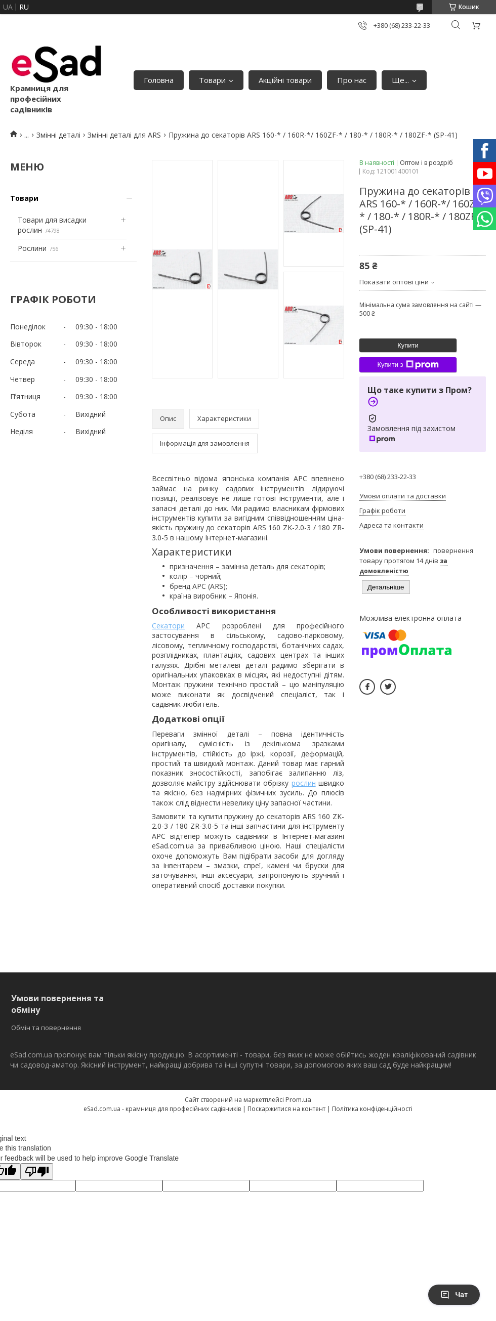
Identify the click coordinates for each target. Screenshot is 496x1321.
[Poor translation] (37, 1171)
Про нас (351, 80)
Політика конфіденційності (372, 1108)
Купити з (407, 364)
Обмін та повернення (46, 1027)
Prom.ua (298, 1099)
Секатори (168, 625)
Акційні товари (285, 80)
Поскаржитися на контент (286, 1108)
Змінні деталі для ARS (124, 135)
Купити (408, 345)
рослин (304, 783)
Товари (212, 80)
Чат (454, 1294)
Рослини (32, 248)
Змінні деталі (58, 135)
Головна (159, 80)
